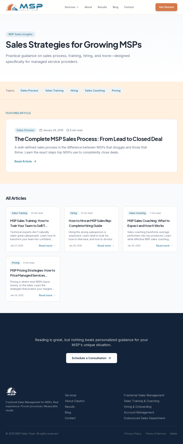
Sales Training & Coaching (141, 401)
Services (72, 7)
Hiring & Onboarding (137, 406)
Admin (173, 433)
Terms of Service (155, 433)
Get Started (166, 7)
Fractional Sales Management (144, 395)
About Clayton (75, 401)
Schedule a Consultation (91, 358)
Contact (129, 7)
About (88, 7)
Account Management (139, 412)
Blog (115, 7)
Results (102, 7)
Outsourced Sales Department (144, 418)
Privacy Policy (133, 433)
